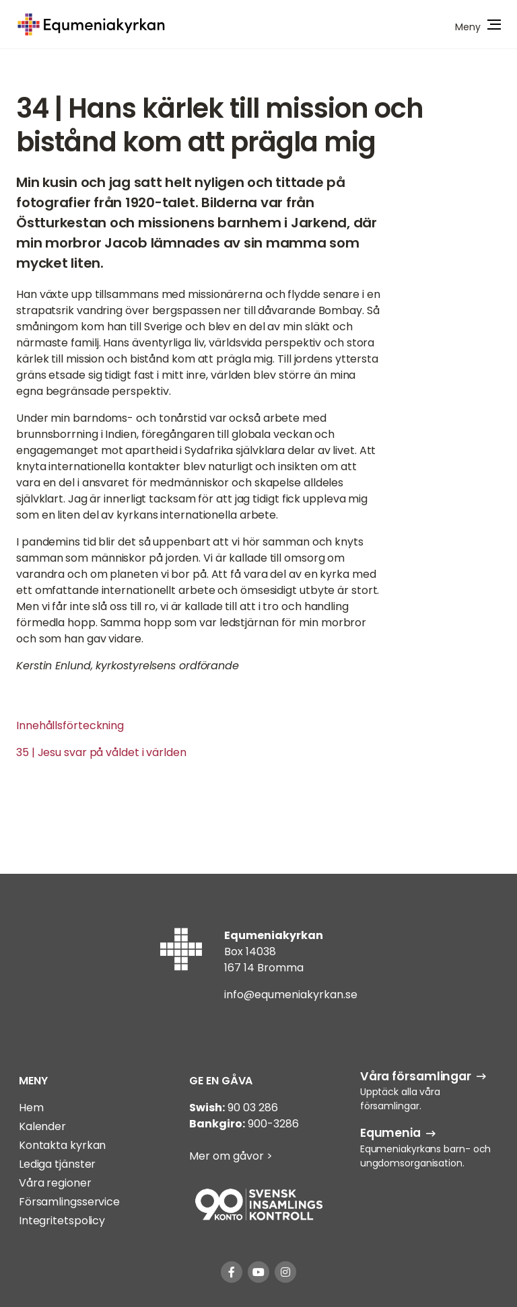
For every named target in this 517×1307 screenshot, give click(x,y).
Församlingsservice (69, 1201)
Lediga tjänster (57, 1164)
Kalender (42, 1126)
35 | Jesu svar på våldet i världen (101, 752)
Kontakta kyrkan (62, 1145)
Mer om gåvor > (231, 1156)
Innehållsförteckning (70, 725)
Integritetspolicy (62, 1220)
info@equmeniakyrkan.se (290, 994)
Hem (31, 1107)
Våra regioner (55, 1183)
